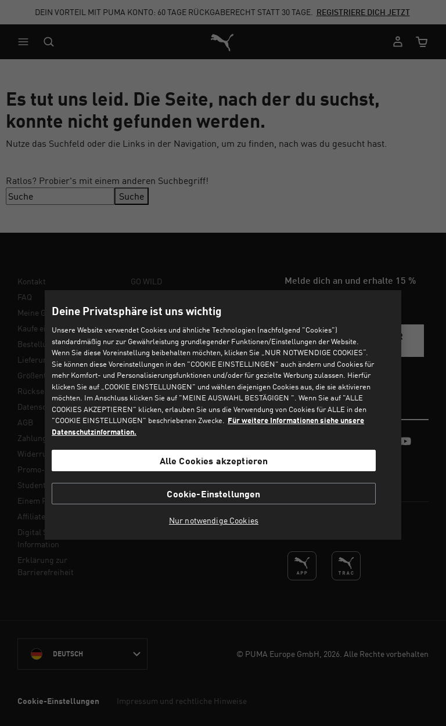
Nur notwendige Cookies (213, 520)
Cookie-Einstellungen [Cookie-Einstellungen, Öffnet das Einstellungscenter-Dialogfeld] (213, 493)
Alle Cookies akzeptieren (214, 460)
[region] (223, 414)
